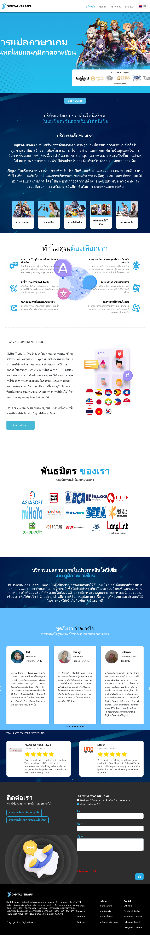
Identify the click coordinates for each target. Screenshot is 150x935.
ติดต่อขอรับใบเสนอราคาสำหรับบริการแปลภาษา (105, 800)
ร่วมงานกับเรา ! (21, 425)
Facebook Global (132, 911)
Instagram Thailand (133, 927)
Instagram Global (132, 922)
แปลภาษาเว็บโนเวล (109, 922)
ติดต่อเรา (129, 6)
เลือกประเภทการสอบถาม (93, 796)
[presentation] (99, 860)
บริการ (102, 6)
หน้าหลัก (90, 6)
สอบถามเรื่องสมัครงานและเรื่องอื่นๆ (27, 820)
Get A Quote (75, 100)
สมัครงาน (116, 6)
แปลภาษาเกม (106, 905)
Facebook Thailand (133, 916)
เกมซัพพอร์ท (105, 911)
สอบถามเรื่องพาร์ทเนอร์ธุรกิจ (24, 812)
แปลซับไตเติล (106, 916)
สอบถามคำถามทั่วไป (91, 804)
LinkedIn (128, 905)
